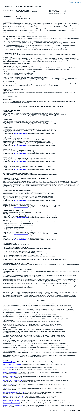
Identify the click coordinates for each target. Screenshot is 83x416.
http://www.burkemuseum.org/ (11, 400)
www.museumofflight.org (9, 362)
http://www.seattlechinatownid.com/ (12, 405)
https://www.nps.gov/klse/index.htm (12, 380)
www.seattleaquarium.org (9, 388)
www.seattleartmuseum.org (10, 384)
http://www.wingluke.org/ (9, 376)
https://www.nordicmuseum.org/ (11, 403)
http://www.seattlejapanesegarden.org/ (13, 396)
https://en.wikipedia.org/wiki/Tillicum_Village (14, 392)
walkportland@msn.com (21, 116)
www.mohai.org (7, 369)
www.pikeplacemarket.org (10, 367)
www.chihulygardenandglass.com (12, 364)
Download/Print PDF (75, 2)
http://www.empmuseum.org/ (10, 372)
